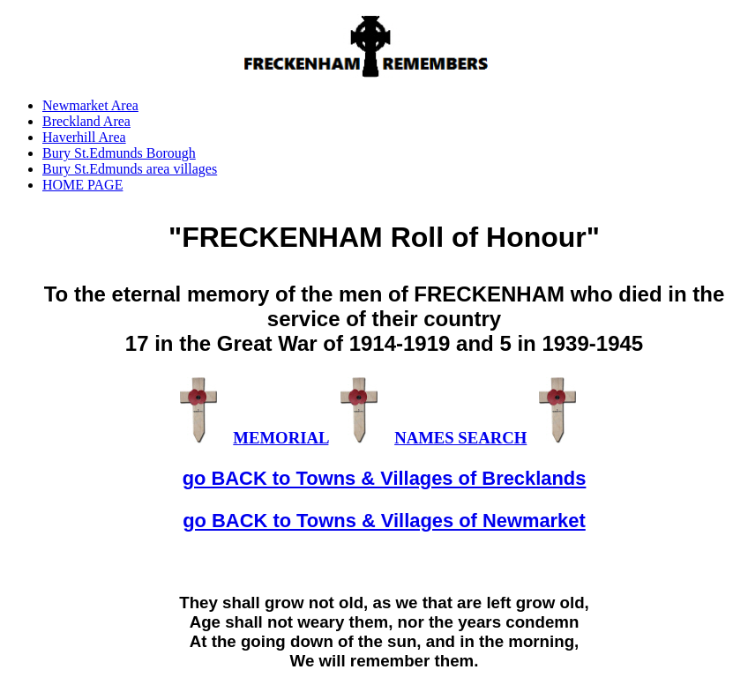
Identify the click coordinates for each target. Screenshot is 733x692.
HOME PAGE (82, 184)
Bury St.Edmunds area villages (129, 168)
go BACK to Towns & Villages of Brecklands (385, 478)
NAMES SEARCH (460, 437)
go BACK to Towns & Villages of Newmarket (384, 521)
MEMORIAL (280, 437)
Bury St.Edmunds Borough (119, 152)
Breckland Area (86, 121)
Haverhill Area (84, 137)
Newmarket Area (90, 105)
